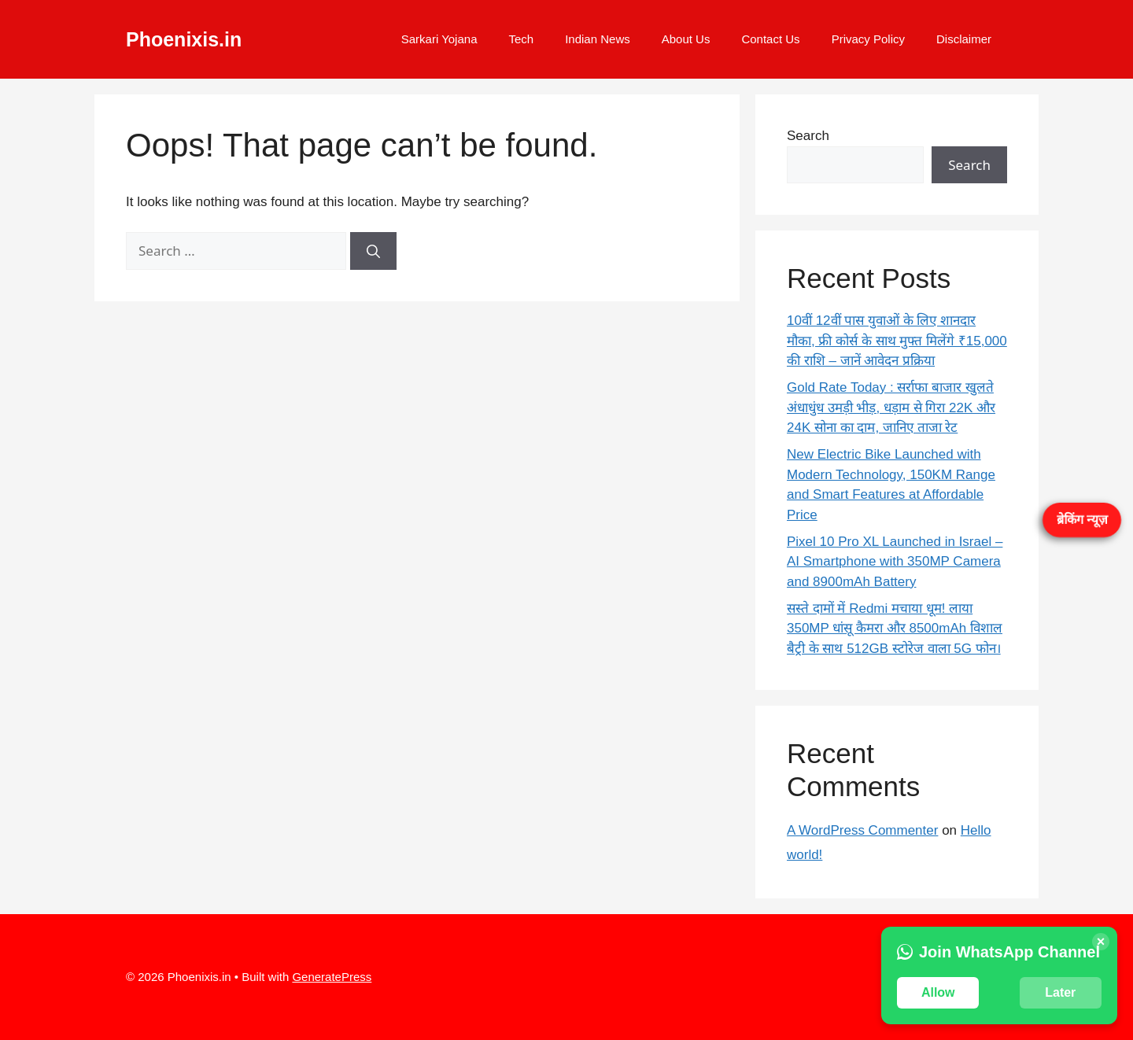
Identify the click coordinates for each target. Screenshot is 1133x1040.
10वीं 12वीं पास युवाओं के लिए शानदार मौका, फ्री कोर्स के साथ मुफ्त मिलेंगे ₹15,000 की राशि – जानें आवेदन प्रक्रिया (897, 340)
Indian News (597, 39)
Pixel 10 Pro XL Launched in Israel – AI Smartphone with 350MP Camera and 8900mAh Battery (894, 561)
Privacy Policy (868, 39)
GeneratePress (331, 976)
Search (808, 135)
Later (1060, 992)
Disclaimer (963, 39)
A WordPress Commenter (862, 830)
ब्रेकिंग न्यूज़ (1082, 519)
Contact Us (770, 39)
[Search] (373, 251)
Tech (520, 39)
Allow (938, 992)
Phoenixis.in (184, 39)
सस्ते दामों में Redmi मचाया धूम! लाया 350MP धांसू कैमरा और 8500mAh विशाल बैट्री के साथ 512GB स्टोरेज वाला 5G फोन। (894, 628)
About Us (686, 39)
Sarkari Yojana (439, 39)
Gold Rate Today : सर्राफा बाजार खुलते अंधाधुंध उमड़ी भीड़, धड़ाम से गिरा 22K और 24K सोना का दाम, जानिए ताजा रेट (891, 407)
